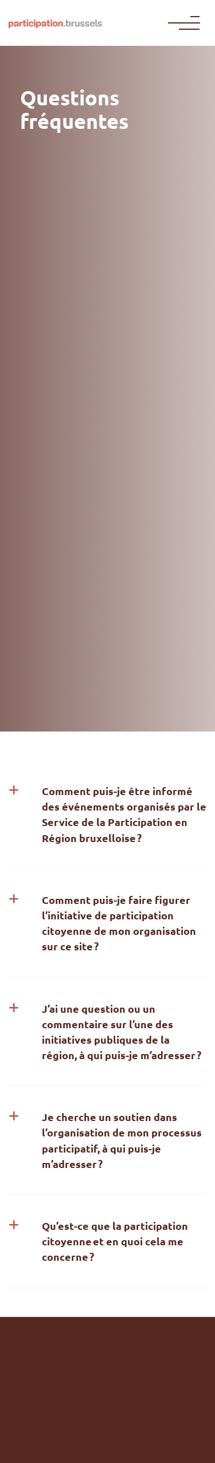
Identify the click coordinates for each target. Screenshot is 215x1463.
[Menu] (186, 23)
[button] (107, 814)
